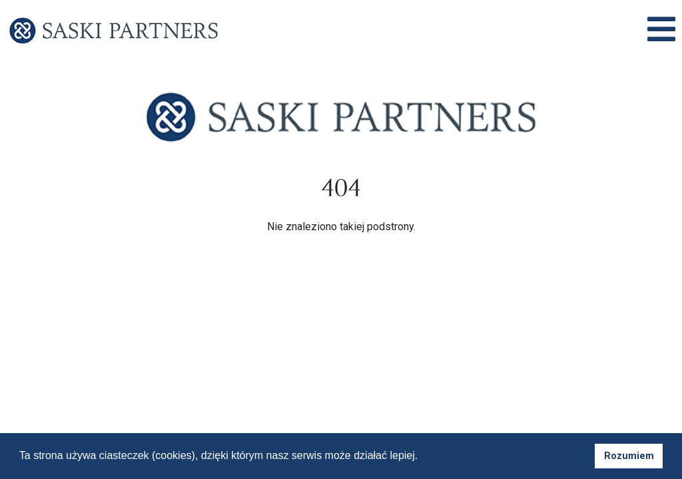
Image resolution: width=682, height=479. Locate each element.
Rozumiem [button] (629, 456)
